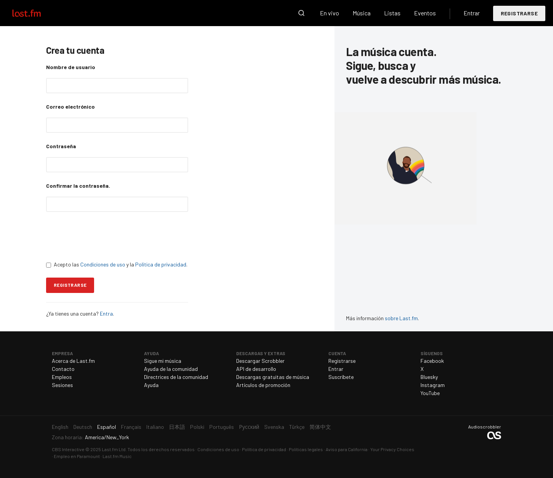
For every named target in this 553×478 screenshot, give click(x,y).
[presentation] (104, 236)
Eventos (425, 13)
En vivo (329, 13)
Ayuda (151, 385)
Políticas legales (306, 449)
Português (221, 426)
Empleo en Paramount (77, 456)
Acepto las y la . (116, 264)
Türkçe (297, 426)
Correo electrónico (70, 106)
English (60, 426)
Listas (392, 13)
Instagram (433, 385)
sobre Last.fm (401, 318)
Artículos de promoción (263, 385)
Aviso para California (347, 449)
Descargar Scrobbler (260, 360)
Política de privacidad (160, 264)
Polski (197, 426)
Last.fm (35, 13)
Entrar (472, 13)
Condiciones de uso (102, 264)
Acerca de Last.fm (73, 360)
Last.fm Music (117, 456)
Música (362, 13)
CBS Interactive (68, 449)
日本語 (177, 426)
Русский (249, 426)
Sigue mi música (162, 360)
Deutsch (82, 426)
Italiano (155, 426)
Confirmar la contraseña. (78, 185)
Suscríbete (341, 377)
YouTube (430, 393)
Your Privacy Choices (392, 449)
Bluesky (429, 377)
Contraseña (61, 146)
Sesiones (62, 385)
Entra (106, 313)
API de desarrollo (256, 369)
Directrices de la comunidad (176, 377)
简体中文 (320, 426)
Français (131, 426)
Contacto (63, 369)
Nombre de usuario (70, 67)
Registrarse (519, 13)
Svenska (274, 426)
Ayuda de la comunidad (171, 369)
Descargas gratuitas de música (272, 377)
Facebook (432, 360)
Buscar (301, 13)
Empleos (62, 377)
